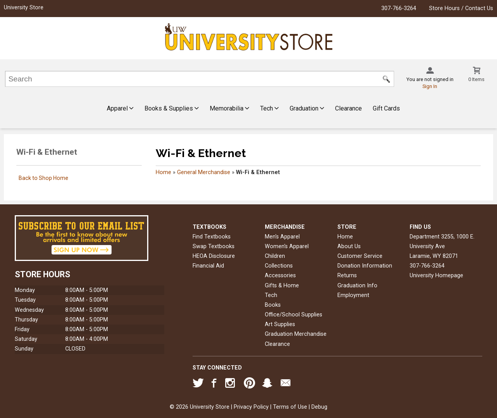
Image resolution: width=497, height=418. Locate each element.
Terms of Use (290, 407)
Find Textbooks (212, 236)
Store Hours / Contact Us (461, 8)
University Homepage (436, 275)
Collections (279, 266)
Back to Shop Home (43, 178)
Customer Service (359, 256)
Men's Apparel (282, 236)
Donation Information (364, 266)
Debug (319, 407)
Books (273, 305)
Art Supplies (280, 324)
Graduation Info (357, 285)
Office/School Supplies (293, 314)
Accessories (280, 275)
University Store (23, 7)
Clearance (348, 108)
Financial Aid (208, 266)
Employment (353, 295)
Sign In (429, 86)
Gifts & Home (282, 285)
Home (163, 172)
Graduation (307, 108)
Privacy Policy (251, 407)
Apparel (120, 108)
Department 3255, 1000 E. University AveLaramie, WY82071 (442, 246)
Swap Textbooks (214, 246)
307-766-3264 (398, 8)
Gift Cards (386, 108)
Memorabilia (229, 108)
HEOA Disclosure (214, 256)
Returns (347, 275)
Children (275, 256)
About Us (349, 246)
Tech (269, 108)
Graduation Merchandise (296, 334)
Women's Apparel (287, 246)
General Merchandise (203, 172)
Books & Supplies (171, 108)
